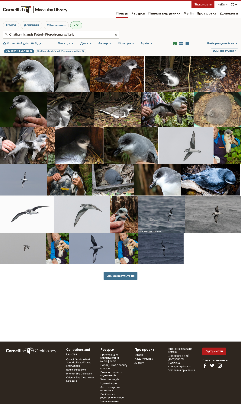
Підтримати (203, 4)
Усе (76, 25)
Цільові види (108, 383)
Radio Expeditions (76, 369)
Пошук (122, 13)
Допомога (229, 13)
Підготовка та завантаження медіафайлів (109, 358)
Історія (138, 355)
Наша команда (143, 359)
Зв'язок (139, 362)
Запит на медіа (109, 379)
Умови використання (181, 370)
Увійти (222, 4)
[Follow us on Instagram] (219, 365)
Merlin (189, 13)
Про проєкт (207, 13)
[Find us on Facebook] (204, 365)
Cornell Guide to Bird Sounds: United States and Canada (78, 362)
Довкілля (31, 25)
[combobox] (61, 34)
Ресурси (138, 13)
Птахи (11, 25)
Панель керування (164, 13)
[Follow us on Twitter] (212, 365)
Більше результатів (121, 276)
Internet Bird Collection (79, 373)
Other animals (56, 25)
